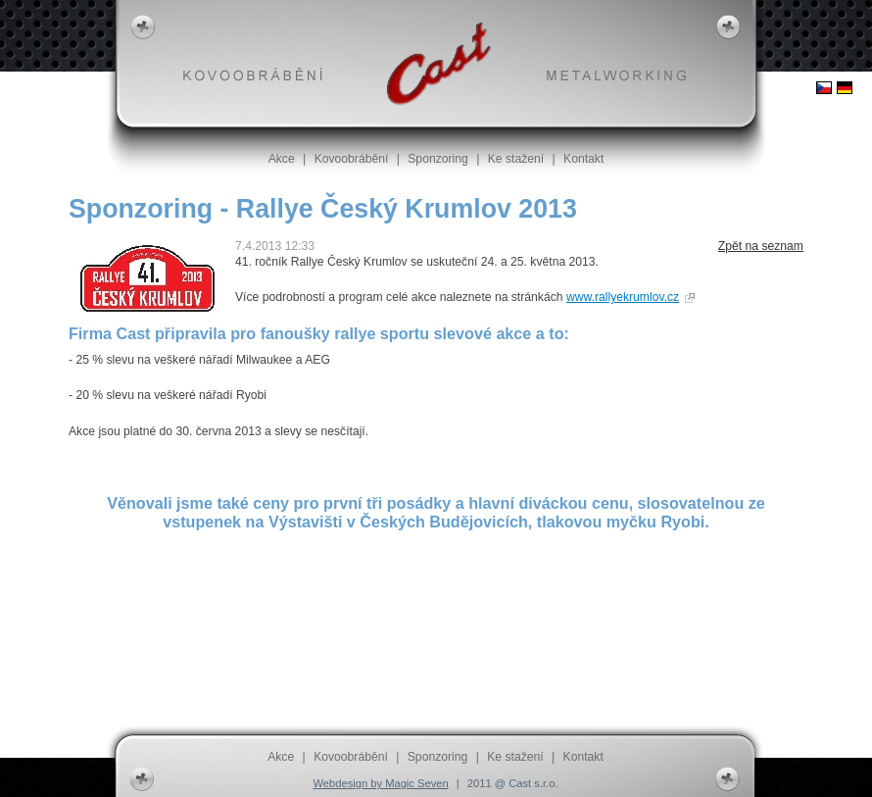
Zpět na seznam (760, 246)
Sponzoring (438, 159)
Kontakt (583, 159)
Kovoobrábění (352, 159)
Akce (281, 159)
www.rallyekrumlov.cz (622, 297)
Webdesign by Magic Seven (380, 783)
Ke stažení (516, 159)
